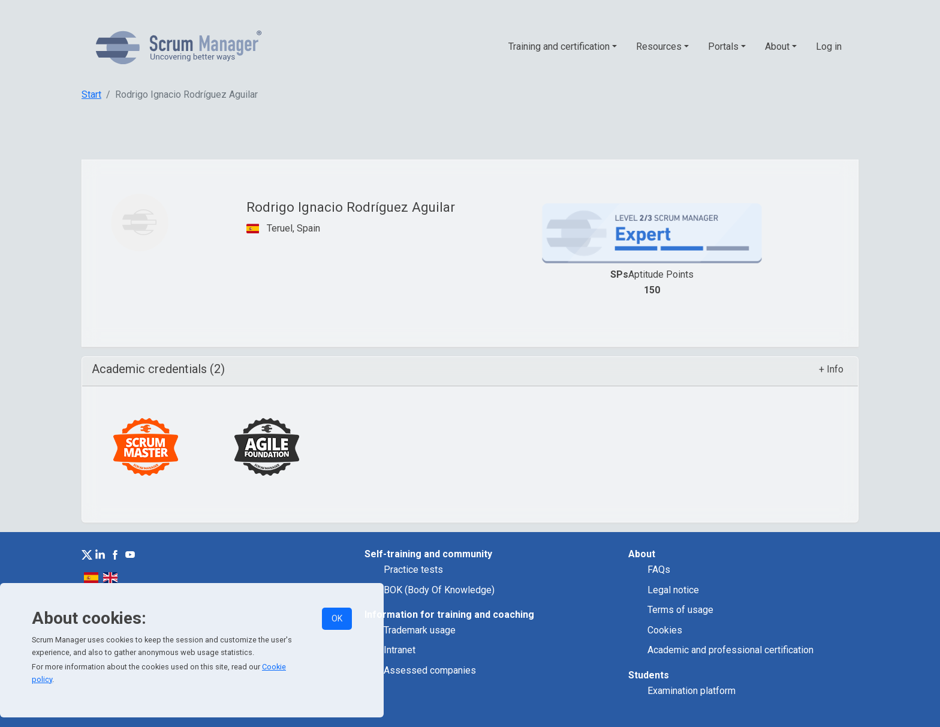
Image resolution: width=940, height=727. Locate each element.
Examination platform (691, 690)
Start (91, 94)
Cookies (664, 630)
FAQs (658, 569)
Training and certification (559, 46)
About (777, 46)
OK (337, 618)
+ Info (831, 369)
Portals (723, 46)
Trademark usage (420, 630)
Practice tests (413, 569)
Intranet (399, 650)
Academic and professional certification (730, 650)
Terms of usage (680, 609)
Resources (659, 46)
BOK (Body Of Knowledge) (439, 590)
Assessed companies (430, 670)
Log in (829, 46)
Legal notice (673, 590)
